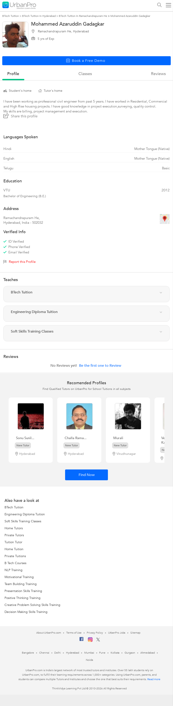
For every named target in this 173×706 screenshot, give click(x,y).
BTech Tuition (14, 507)
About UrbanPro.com (48, 633)
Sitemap (135, 633)
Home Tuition (14, 549)
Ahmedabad (147, 653)
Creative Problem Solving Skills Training (32, 605)
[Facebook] (81, 641)
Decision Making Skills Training (26, 612)
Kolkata (115, 653)
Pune (102, 653)
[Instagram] (90, 641)
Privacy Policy (95, 633)
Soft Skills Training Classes (23, 521)
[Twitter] (98, 640)
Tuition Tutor (13, 542)
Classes (85, 74)
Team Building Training (21, 584)
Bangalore (28, 653)
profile (13, 74)
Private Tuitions (15, 556)
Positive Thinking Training (23, 598)
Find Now (87, 474)
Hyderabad (72, 653)
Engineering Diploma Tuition (25, 514)
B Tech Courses (15, 563)
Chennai (44, 653)
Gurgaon (130, 653)
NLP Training (14, 570)
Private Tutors (14, 535)
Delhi (57, 653)
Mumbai (89, 653)
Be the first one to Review (100, 365)
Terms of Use (74, 633)
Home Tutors (14, 528)
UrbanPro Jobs (116, 633)
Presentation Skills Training (23, 591)
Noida (89, 660)
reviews (158, 74)
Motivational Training (19, 577)
